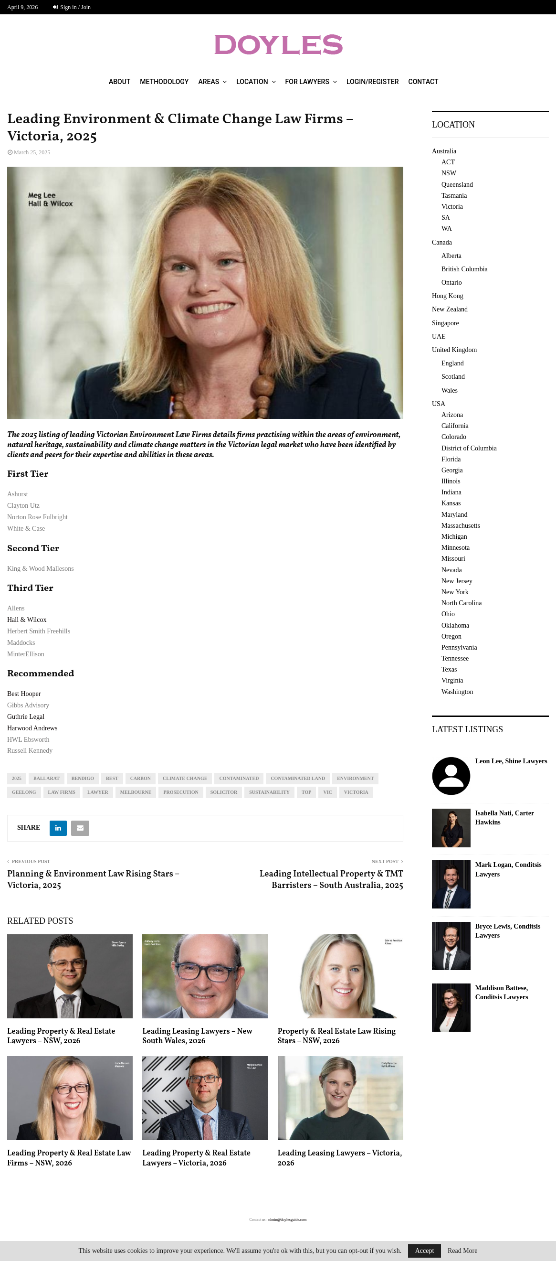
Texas (449, 669)
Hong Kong (447, 295)
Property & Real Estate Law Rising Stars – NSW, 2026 (337, 1036)
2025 (16, 778)
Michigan (454, 536)
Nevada (451, 570)
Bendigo (83, 778)
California (455, 425)
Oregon (451, 636)
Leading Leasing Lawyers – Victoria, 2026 (340, 1158)
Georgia (452, 470)
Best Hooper (24, 693)
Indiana (451, 492)
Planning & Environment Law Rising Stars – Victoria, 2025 (93, 880)
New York (455, 592)
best (112, 778)
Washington (457, 691)
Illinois (451, 481)
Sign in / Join (72, 7)
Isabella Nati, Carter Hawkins (504, 818)
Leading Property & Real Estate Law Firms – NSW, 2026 (69, 1158)
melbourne (136, 792)
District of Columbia (469, 448)
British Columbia (464, 269)
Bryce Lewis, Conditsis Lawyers (508, 931)
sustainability (269, 792)
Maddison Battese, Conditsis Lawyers (501, 992)
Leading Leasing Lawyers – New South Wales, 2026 (197, 1036)
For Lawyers (307, 81)
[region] (205, 293)
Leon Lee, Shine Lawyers (511, 761)
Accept (424, 1250)
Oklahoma (455, 625)
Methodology (164, 81)
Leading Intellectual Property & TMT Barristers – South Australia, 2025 (331, 880)
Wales (449, 390)
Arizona (452, 414)
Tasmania (454, 195)
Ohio (448, 614)
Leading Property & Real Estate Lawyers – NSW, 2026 (61, 1036)
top (306, 792)
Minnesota (455, 547)
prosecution (180, 792)
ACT (448, 162)
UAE (439, 336)
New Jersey (456, 581)
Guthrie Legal (25, 716)
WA (446, 228)
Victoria (356, 792)
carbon (140, 778)
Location (252, 81)
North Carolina (461, 603)
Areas (208, 81)
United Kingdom (454, 349)
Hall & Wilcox (26, 619)
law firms (61, 792)
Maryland (454, 514)
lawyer (97, 792)
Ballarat (46, 778)
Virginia (452, 680)
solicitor (224, 792)
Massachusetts (460, 525)
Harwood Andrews (32, 728)
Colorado (453, 436)
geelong (24, 792)
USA (438, 403)
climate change (185, 778)
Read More (463, 1251)
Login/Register (372, 81)
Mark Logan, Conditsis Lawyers (508, 869)
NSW (448, 173)
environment (355, 778)
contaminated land (298, 778)
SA (445, 217)
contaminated (239, 778)
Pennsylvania (459, 647)
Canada (442, 242)
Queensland (457, 184)
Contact (424, 81)
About (119, 81)
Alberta (451, 255)
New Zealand (450, 309)
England (452, 363)
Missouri (453, 558)
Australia (444, 151)
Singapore (445, 323)
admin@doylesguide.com (287, 1220)
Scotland (453, 376)
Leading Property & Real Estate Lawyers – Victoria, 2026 (196, 1158)
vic (327, 792)
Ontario (451, 282)
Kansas (451, 503)
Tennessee (455, 658)
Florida (451, 459)
